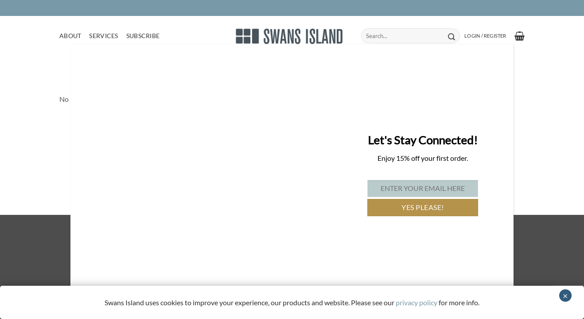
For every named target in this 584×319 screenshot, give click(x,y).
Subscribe (143, 35)
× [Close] (565, 295)
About (70, 35)
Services (103, 35)
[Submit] (451, 35)
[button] (485, 36)
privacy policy (416, 302)
